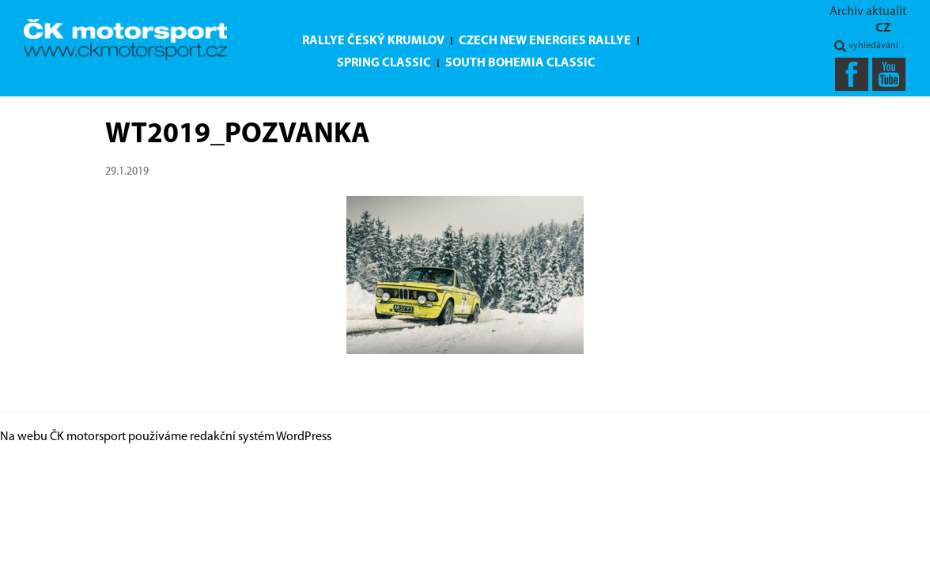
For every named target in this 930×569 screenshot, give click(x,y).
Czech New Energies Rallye (545, 41)
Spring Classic (384, 63)
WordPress (303, 437)
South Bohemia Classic (520, 63)
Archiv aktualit (868, 12)
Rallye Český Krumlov (373, 41)
